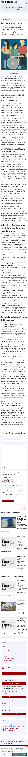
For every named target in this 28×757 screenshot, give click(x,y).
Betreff (3, 441)
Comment (4, 446)
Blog (13, 7)
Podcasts (6, 654)
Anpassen (3, 754)
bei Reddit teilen (9, 728)
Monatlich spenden (14, 683)
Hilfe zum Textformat (7, 465)
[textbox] (14, 456)
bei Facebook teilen (17, 725)
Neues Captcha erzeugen (2, 484)
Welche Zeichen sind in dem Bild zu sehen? (12, 485)
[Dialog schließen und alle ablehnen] (27, 746)
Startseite (8, 7)
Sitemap (21, 741)
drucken (17, 728)
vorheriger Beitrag (5, 507)
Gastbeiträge (7, 650)
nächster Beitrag (23, 508)
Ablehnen (16, 754)
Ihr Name (4, 436)
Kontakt (2, 741)
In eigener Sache (8, 660)
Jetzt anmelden (14, 713)
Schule (5, 656)
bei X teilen (7, 725)
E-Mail (3, 467)
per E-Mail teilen (9, 730)
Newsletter (7, 741)
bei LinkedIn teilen (9, 726)
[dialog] (14, 751)
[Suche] (14, 671)
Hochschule (19, 7)
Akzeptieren (23, 754)
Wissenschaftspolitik (9, 658)
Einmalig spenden (14, 696)
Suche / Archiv (14, 741)
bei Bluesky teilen (20, 726)
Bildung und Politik (8, 648)
